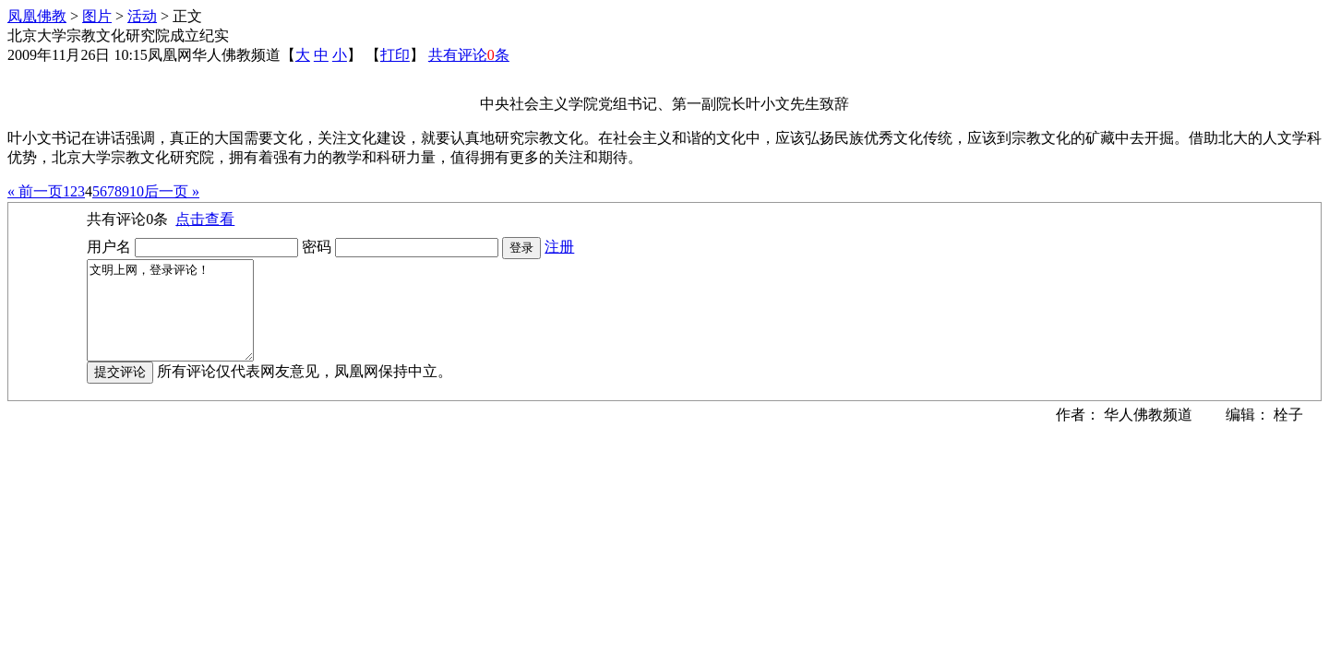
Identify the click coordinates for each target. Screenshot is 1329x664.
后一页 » (171, 191)
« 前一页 (35, 191)
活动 (142, 16)
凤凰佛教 (36, 16)
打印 (395, 55)
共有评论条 (468, 55)
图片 (97, 16)
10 (136, 191)
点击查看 (204, 219)
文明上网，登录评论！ (179, 320)
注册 (559, 247)
